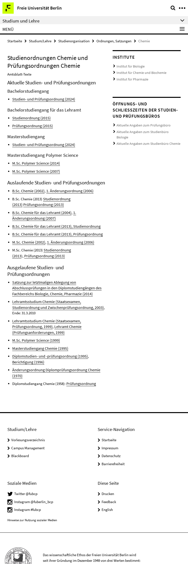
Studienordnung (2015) (29, 117)
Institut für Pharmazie (131, 78)
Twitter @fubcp (25, 469)
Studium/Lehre (40, 40)
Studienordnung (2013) (60, 196)
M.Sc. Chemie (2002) (27, 238)
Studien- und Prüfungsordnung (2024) (40, 98)
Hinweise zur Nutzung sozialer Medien (32, 496)
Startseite (14, 40)
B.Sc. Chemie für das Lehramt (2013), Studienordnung (52, 223)
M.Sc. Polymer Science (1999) (34, 323)
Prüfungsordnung (79, 359)
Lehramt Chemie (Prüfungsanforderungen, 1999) (58, 315)
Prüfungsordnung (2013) (41, 251)
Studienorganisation (74, 40)
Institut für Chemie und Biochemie (139, 72)
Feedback (109, 477)
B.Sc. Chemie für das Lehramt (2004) (39, 210)
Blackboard (20, 431)
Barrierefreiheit (113, 439)
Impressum (110, 423)
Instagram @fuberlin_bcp (33, 477)
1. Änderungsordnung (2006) (65, 189)
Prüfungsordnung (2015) (30, 125)
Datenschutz (111, 431)
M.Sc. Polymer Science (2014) (34, 161)
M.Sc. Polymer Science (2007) (34, 169)
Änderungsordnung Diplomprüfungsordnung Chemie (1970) (57, 351)
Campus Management (28, 423)
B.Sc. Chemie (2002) (27, 189)
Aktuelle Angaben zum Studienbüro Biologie (146, 129)
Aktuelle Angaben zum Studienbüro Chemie (145, 135)
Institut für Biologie (129, 66)
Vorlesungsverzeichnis (28, 415)
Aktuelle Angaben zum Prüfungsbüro (141, 123)
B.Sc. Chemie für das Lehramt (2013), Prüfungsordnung (53, 230)
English (107, 485)
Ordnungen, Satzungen (113, 40)
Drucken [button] (108, 469)
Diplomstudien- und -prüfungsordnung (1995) (46, 338)
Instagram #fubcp (27, 485)
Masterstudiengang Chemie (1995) (38, 330)
